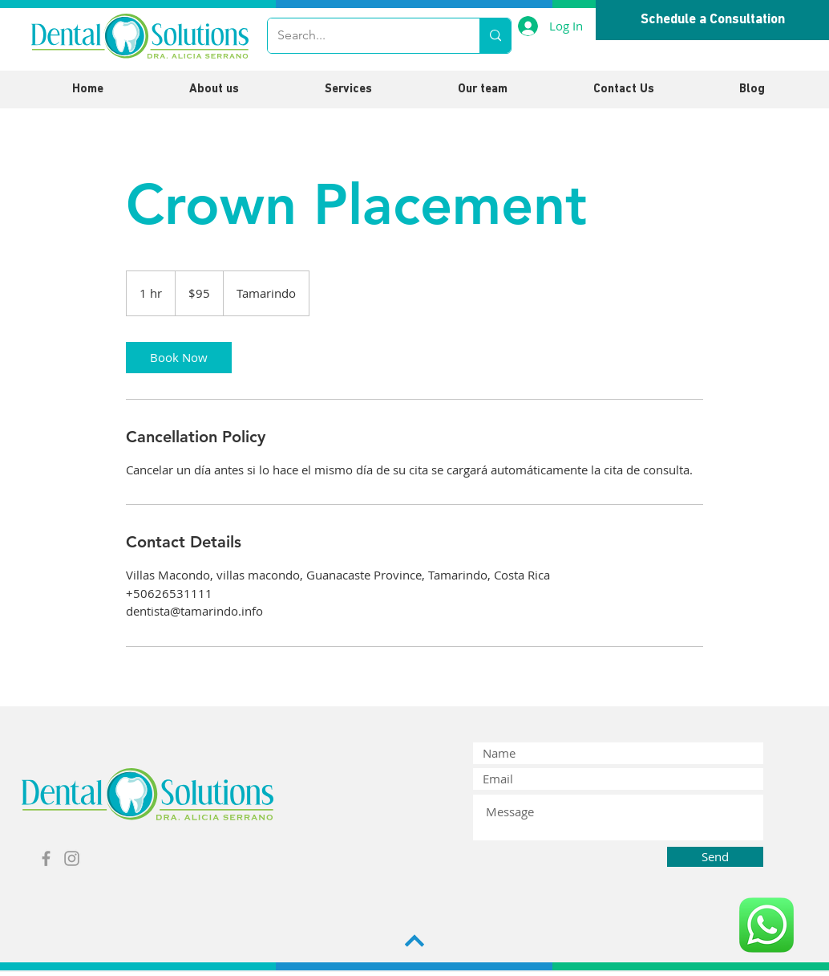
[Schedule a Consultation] (712, 20)
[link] (179, 357)
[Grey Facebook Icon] (46, 858)
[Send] (715, 857)
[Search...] (361, 35)
